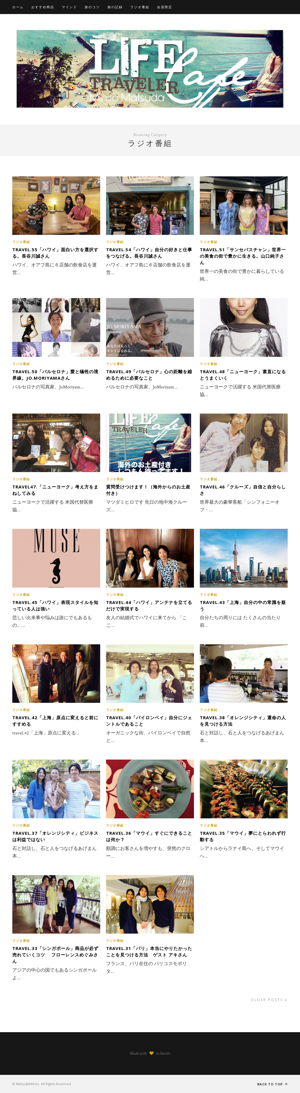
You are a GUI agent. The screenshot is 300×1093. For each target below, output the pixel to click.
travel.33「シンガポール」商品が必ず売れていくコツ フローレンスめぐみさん (55, 954)
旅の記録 (115, 7)
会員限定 (164, 7)
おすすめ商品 (42, 7)
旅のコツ (92, 7)
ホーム (18, 7)
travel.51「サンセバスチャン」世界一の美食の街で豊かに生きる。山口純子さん (243, 256)
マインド (69, 7)
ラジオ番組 (139, 7)
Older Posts (269, 999)
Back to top (272, 1084)
